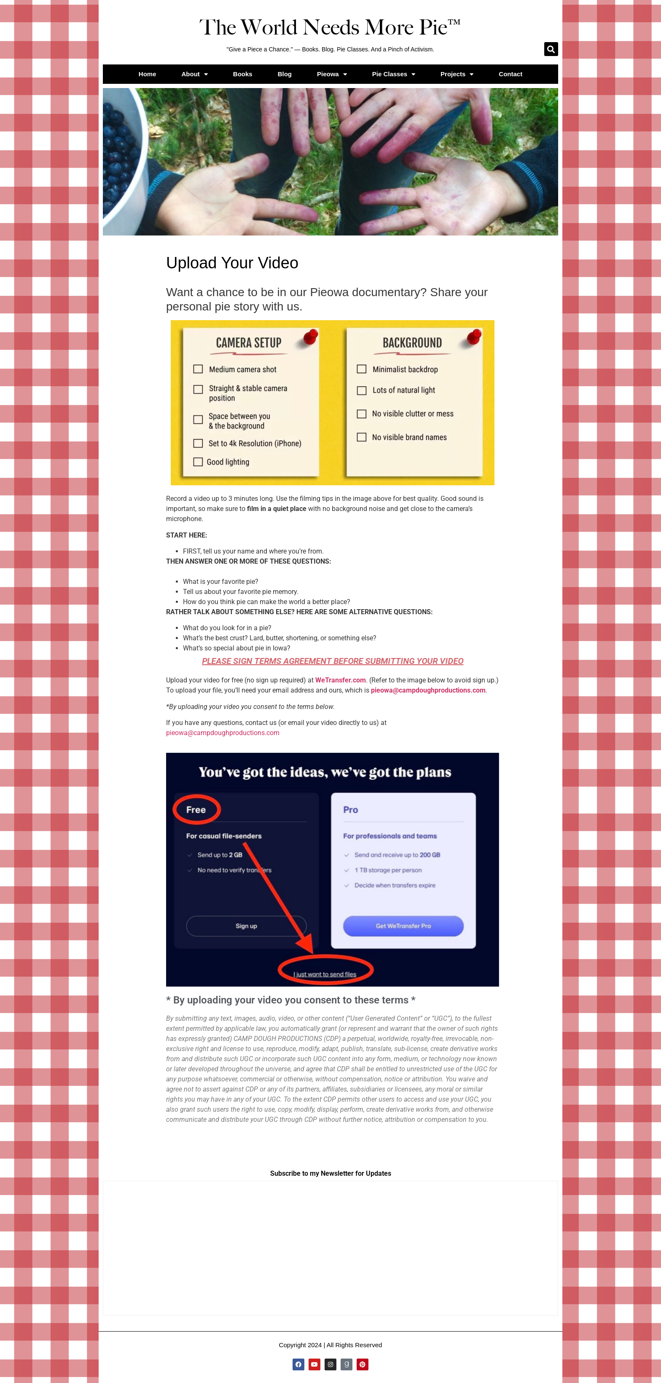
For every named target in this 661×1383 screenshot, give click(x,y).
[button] (551, 49)
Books (243, 74)
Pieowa (332, 74)
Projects (457, 74)
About (195, 74)
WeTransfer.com (340, 680)
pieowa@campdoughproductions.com (428, 690)
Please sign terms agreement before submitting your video (333, 661)
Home (147, 74)
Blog (285, 74)
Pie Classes (393, 74)
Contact (510, 74)
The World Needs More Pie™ (330, 27)
